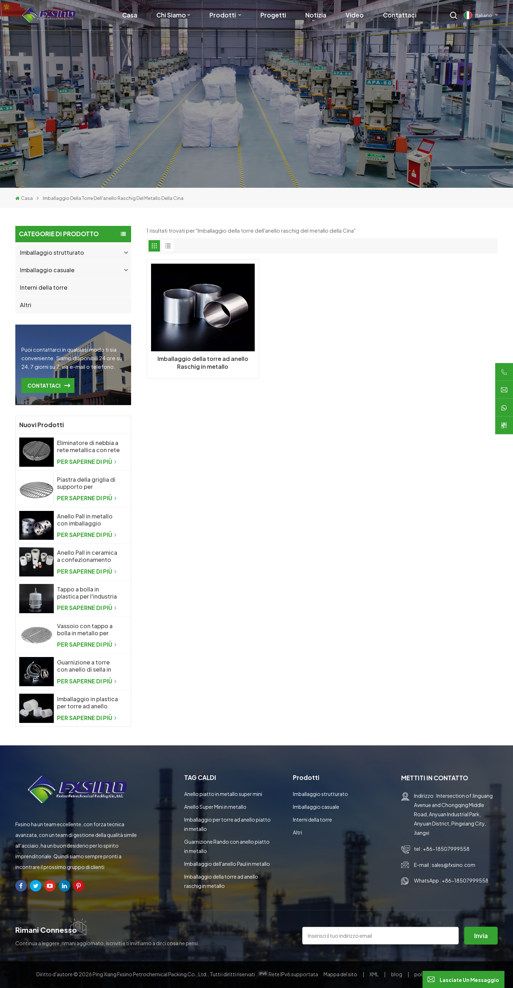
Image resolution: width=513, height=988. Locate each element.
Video (355, 15)
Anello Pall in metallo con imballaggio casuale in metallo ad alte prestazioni (85, 520)
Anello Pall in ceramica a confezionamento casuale (87, 556)
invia (481, 935)
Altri (25, 305)
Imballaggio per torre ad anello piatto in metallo (227, 824)
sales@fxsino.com (453, 865)
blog (397, 974)
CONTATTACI (44, 385)
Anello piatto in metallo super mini (223, 794)
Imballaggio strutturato (52, 252)
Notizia (315, 15)
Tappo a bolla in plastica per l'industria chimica (87, 593)
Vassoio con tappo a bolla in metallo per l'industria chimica (85, 629)
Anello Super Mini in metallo (215, 806)
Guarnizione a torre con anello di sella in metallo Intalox (84, 666)
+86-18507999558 (446, 848)
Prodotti (223, 15)
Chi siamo (171, 15)
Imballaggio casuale (47, 270)
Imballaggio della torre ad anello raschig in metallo (221, 881)
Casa (129, 15)
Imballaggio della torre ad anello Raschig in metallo (202, 362)
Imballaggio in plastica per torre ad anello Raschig (87, 702)
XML (374, 974)
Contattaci (399, 15)
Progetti (273, 15)
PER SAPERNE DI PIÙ (86, 461)
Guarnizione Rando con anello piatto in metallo (227, 846)
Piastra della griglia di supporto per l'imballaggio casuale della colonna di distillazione (86, 483)
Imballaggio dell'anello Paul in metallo (227, 863)
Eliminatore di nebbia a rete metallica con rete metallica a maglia (88, 446)
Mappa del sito (340, 974)
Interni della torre (43, 287)
